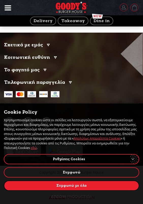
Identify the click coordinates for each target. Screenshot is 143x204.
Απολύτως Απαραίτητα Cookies (97, 138)
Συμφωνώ (71, 172)
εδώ (34, 147)
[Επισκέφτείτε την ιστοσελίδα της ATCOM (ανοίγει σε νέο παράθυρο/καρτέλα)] (71, 196)
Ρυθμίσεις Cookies (69, 159)
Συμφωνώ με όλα (71, 185)
